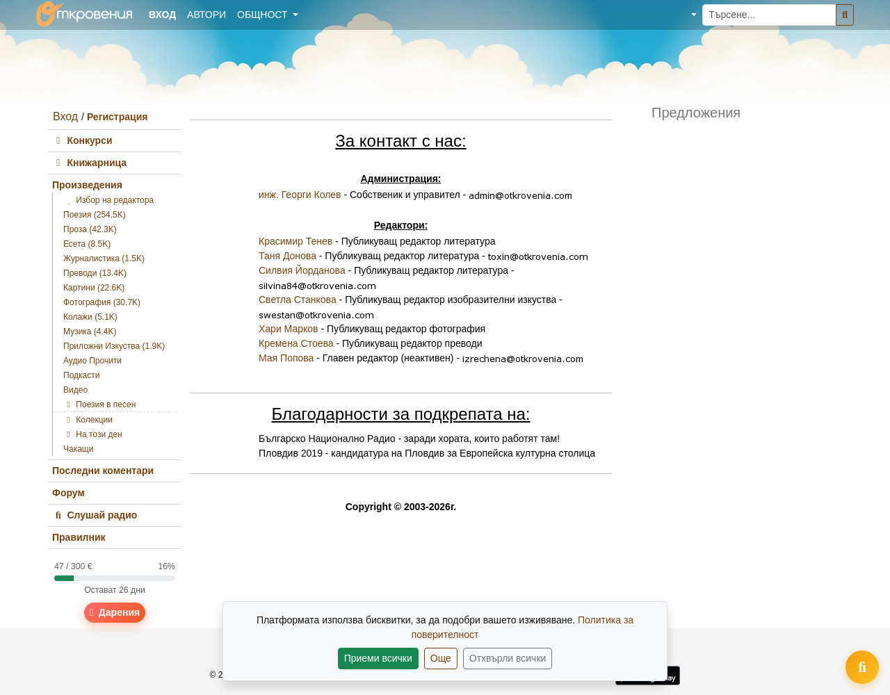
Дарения (115, 612)
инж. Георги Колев (300, 194)
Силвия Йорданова (302, 270)
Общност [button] (263, 14)
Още (440, 658)
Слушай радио (94, 515)
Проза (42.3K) (90, 229)
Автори (206, 14)
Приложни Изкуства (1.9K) (114, 346)
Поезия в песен (99, 404)
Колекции (88, 420)
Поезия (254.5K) (94, 215)
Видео (75, 390)
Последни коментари (103, 470)
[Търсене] (845, 15)
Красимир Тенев (295, 241)
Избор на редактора (108, 200)
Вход (65, 116)
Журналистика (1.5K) (104, 258)
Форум (68, 492)
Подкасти (81, 375)
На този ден (92, 434)
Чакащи (78, 449)
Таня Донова (287, 255)
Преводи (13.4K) (95, 273)
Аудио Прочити (92, 361)
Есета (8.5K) (87, 244)
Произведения (87, 184)
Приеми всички (378, 658)
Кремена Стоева (296, 343)
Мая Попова (286, 357)
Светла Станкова (298, 299)
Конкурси (82, 140)
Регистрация (117, 116)
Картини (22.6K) (93, 288)
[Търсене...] (769, 15)
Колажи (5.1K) (90, 317)
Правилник (79, 537)
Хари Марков (288, 328)
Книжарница (89, 162)
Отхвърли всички (508, 658)
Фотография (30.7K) (101, 302)
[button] (683, 15)
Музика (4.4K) (90, 331)
